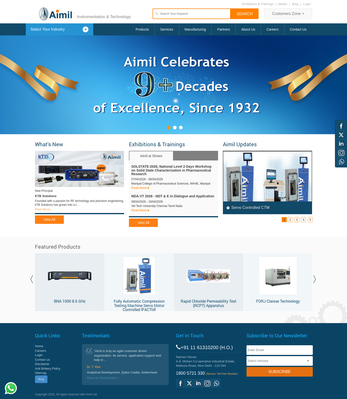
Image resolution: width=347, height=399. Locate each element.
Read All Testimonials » (103, 378)
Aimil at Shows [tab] (151, 156)
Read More (139, 188)
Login (307, 4)
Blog (295, 4)
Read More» (43, 209)
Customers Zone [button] (288, 14)
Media (283, 4)
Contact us (42, 359)
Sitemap (41, 373)
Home (39, 346)
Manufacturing (195, 29)
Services (166, 29)
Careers (273, 29)
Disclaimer (42, 364)
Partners (223, 29)
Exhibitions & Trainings (258, 4)
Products (142, 29)
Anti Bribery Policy (47, 368)
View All (49, 219)
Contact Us (298, 29)
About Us (248, 29)
